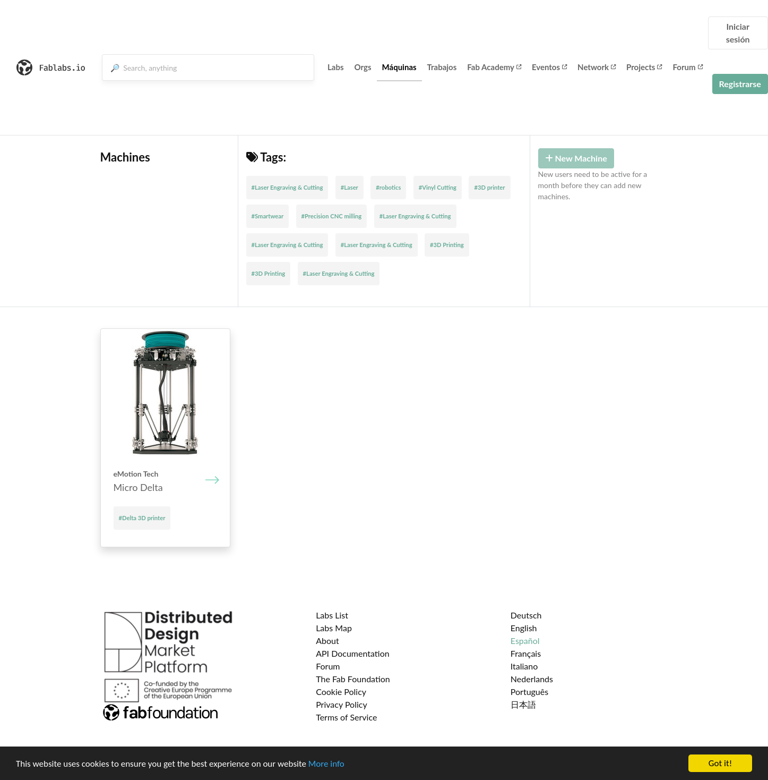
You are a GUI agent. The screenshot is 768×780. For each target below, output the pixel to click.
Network (596, 67)
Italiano (524, 666)
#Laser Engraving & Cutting (287, 187)
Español (525, 640)
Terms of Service (346, 717)
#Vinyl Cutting (437, 187)
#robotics (388, 187)
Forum (687, 67)
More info (326, 764)
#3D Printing (447, 244)
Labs (335, 67)
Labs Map (334, 628)
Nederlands (532, 679)
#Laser (349, 187)
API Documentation (353, 653)
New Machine (576, 158)
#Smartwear (268, 216)
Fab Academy (494, 67)
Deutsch (526, 615)
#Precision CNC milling (331, 216)
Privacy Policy (341, 704)
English (524, 628)
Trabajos (442, 67)
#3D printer (489, 187)
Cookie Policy (341, 691)
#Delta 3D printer (142, 517)
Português (529, 691)
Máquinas (399, 67)
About (327, 640)
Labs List (332, 615)
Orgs (363, 67)
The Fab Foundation (353, 679)
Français (526, 653)
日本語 (523, 704)
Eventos (549, 67)
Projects (644, 67)
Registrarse (740, 84)
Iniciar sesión (738, 32)
